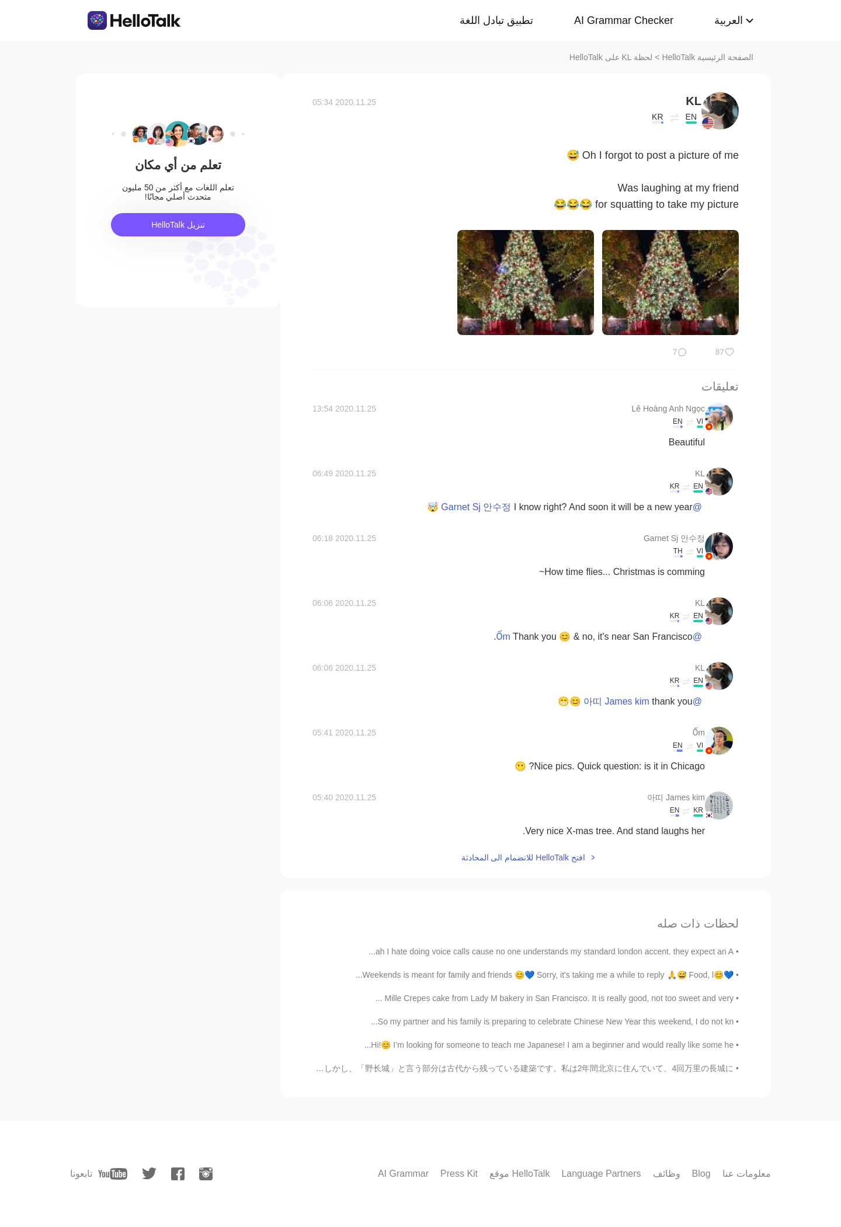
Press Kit (459, 1174)
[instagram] (206, 1173)
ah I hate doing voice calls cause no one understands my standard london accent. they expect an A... (551, 951)
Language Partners (601, 1174)
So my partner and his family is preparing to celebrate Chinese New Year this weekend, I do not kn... (552, 1021)
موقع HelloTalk (519, 1174)
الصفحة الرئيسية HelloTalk (707, 57)
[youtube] (112, 1174)
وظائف (666, 1174)
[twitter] (149, 1173)
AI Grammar (403, 1174)
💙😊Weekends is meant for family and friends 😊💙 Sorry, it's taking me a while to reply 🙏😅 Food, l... (545, 974)
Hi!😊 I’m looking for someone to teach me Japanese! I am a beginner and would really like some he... (549, 1045)
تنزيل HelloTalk (178, 224)
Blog (701, 1174)
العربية (728, 20)
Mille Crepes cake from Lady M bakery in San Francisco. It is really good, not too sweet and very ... (555, 998)
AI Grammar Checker (623, 20)
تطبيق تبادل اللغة (496, 20)
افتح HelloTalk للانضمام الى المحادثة (523, 857)
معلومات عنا (746, 1174)
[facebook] (178, 1173)
